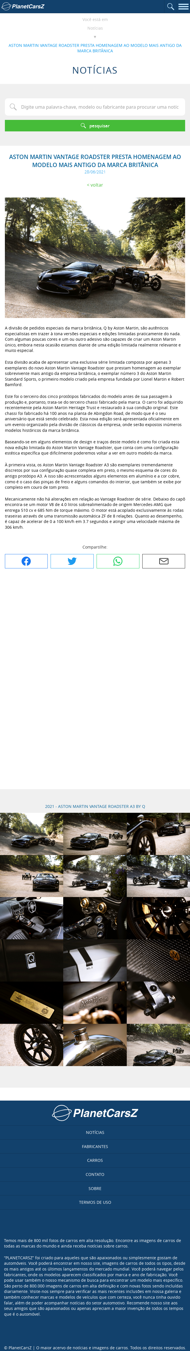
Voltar (97, 185)
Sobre (95, 1188)
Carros (95, 1160)
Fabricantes (95, 1146)
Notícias (95, 28)
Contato (95, 1174)
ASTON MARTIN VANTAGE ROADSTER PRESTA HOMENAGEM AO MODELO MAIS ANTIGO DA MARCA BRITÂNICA (95, 48)
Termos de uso (95, 1202)
